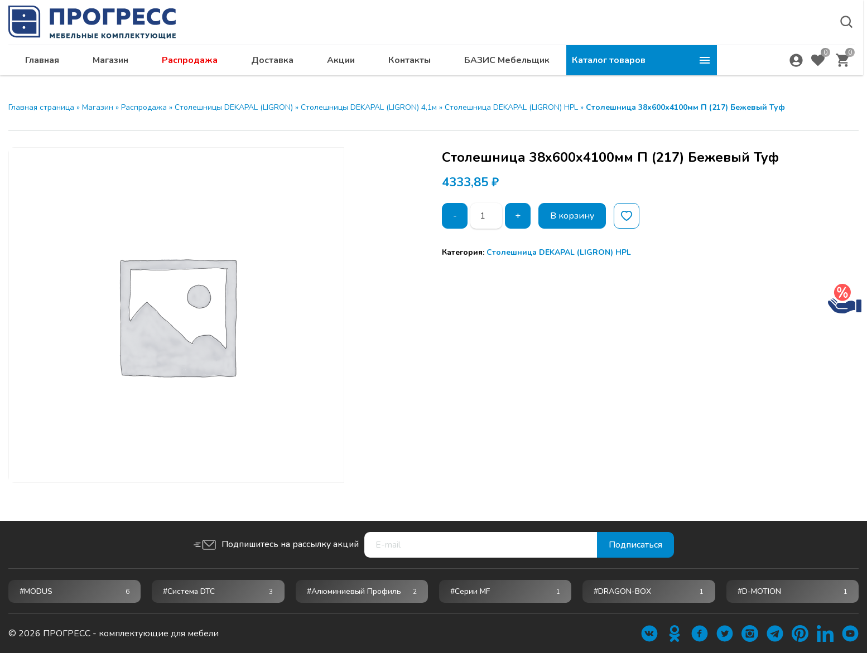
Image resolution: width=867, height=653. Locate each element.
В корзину (572, 216)
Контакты (560, 64)
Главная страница (41, 107)
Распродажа (340, 64)
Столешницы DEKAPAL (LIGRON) (234, 107)
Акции (491, 64)
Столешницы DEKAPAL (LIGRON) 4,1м (369, 107)
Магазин (261, 64)
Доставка (423, 64)
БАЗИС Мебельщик (657, 64)
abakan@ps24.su (784, 37)
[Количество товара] (486, 216)
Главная (193, 64)
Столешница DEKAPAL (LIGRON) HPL (511, 107)
